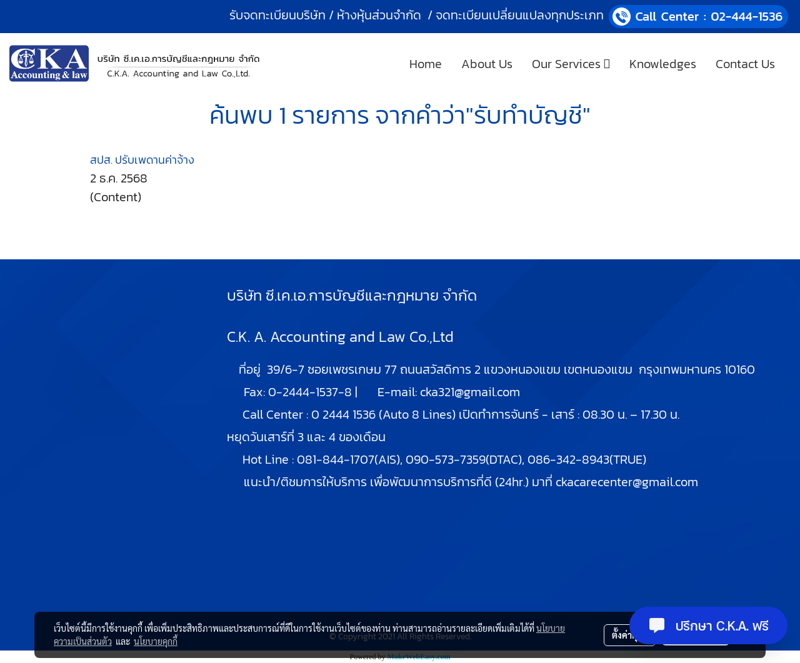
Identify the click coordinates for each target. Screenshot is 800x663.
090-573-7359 (446, 459)
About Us (486, 63)
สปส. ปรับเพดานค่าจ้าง (142, 159)
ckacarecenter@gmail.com (627, 481)
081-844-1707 (335, 459)
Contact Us (745, 63)
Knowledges (662, 63)
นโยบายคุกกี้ (156, 641)
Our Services (571, 63)
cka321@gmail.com (470, 391)
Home (425, 63)
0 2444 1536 (343, 414)
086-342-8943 (568, 459)
